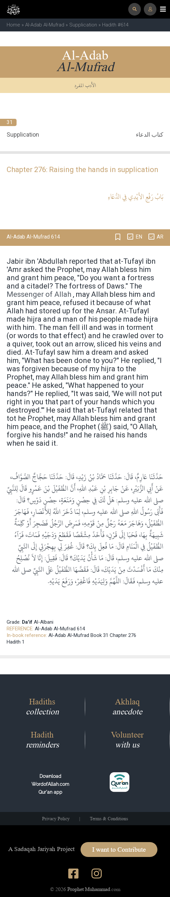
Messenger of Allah (39, 294)
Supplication (83, 25)
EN (139, 237)
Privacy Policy (56, 818)
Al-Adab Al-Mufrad (44, 25)
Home (13, 25)
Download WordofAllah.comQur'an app (50, 784)
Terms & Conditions (109, 818)
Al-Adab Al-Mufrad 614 (60, 629)
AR (160, 237)
